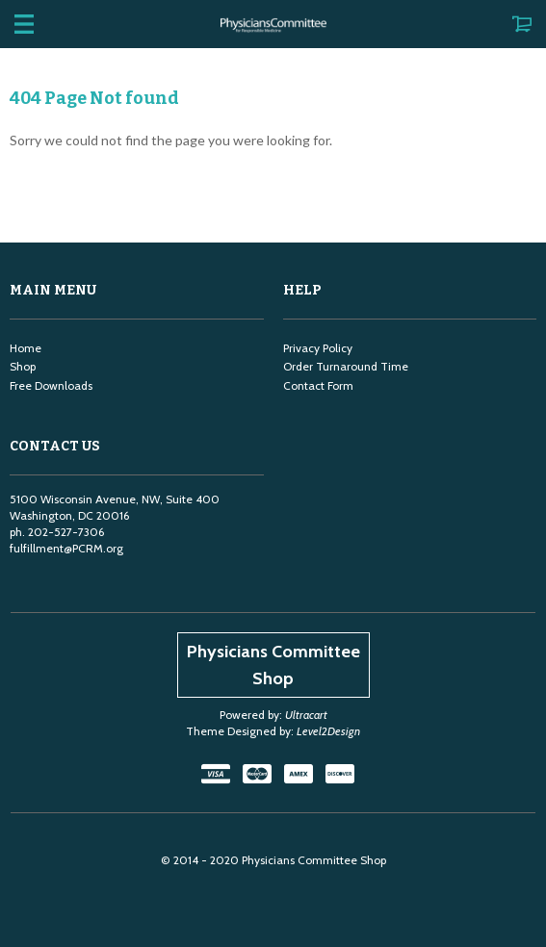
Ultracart (306, 714)
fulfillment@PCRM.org (66, 548)
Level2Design (328, 731)
